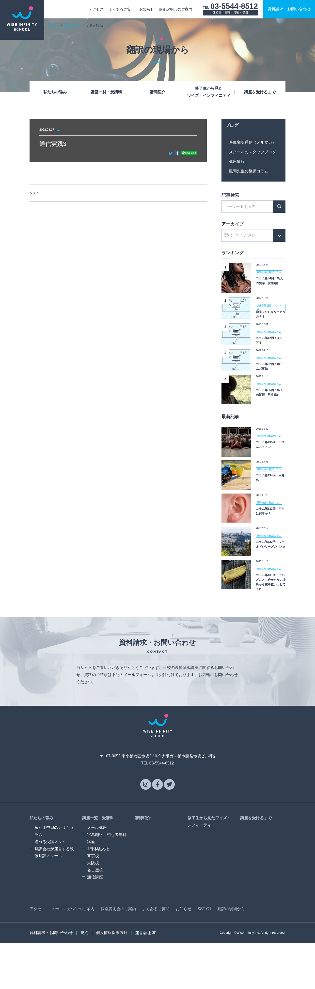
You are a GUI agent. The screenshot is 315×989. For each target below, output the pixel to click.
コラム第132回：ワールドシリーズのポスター (270, 546)
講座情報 (237, 161)
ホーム (53, 26)
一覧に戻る (157, 609)
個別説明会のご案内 (175, 9)
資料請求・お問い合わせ (157, 724)
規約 (84, 978)
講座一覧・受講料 (106, 92)
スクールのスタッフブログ (252, 152)
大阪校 (93, 909)
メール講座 (97, 873)
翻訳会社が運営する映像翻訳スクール (54, 898)
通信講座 (95, 923)
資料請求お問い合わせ (289, 9)
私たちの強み (55, 92)
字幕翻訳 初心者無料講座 (106, 884)
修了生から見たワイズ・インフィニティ (208, 92)
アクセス (96, 9)
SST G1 (204, 955)
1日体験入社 (98, 895)
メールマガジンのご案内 (72, 955)
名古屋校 (95, 916)
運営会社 (145, 979)
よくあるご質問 (121, 9)
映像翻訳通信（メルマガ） (252, 142)
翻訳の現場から (74, 26)
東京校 (93, 902)
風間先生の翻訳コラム (248, 171)
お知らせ (146, 9)
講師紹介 (157, 92)
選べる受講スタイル (52, 888)
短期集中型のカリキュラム (54, 877)
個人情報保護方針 (111, 978)
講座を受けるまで (260, 92)
